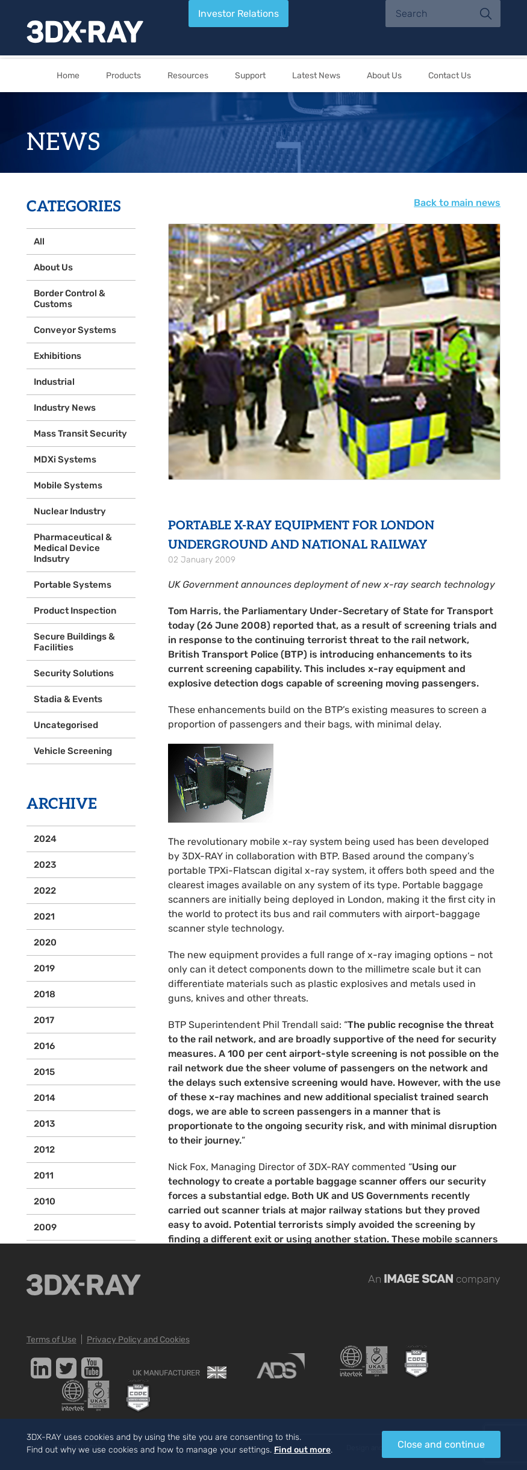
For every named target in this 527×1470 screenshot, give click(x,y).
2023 (45, 864)
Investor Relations (238, 13)
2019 (44, 968)
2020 (45, 942)
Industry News (65, 407)
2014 (44, 1097)
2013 (44, 1123)
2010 (44, 1201)
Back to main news (457, 202)
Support (250, 75)
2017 (44, 1020)
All (39, 241)
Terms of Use (51, 1340)
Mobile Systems (68, 485)
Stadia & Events (68, 699)
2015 (44, 1072)
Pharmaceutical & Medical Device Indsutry (73, 548)
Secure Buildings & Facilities (74, 642)
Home (68, 75)
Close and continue (441, 1444)
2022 (45, 890)
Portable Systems (72, 584)
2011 (44, 1175)
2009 (45, 1227)
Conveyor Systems (75, 330)
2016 (44, 1046)
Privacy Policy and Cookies (138, 1340)
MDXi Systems (65, 459)
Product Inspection (75, 610)
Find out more (302, 1450)
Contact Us (449, 75)
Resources (187, 75)
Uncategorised (66, 725)
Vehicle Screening (73, 751)
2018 (44, 994)
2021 (44, 916)
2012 (44, 1149)
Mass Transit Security (80, 433)
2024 (45, 838)
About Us (384, 75)
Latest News (316, 75)
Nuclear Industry (70, 511)
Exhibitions (57, 355)
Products (123, 75)
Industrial (54, 381)
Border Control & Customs (69, 299)
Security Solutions (74, 673)
